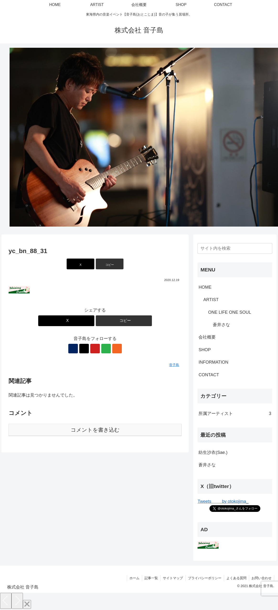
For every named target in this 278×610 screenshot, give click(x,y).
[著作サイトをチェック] (73, 348)
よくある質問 (236, 578)
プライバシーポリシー (204, 578)
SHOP (204, 349)
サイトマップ (173, 578)
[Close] (27, 604)
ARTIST (211, 299)
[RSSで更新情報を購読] (117, 348)
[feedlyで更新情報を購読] (106, 348)
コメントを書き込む (95, 430)
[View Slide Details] (144, 136)
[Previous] (5, 601)
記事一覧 (151, 578)
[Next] (17, 601)
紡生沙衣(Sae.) (212, 452)
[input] (235, 248)
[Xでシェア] (80, 264)
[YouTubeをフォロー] (95, 348)
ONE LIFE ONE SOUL (229, 312)
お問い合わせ (261, 578)
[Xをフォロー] (84, 348)
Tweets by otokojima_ (223, 501)
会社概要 (207, 337)
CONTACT (208, 374)
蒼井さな (221, 324)
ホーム (134, 578)
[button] (109, 264)
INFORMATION (213, 362)
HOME (204, 287)
